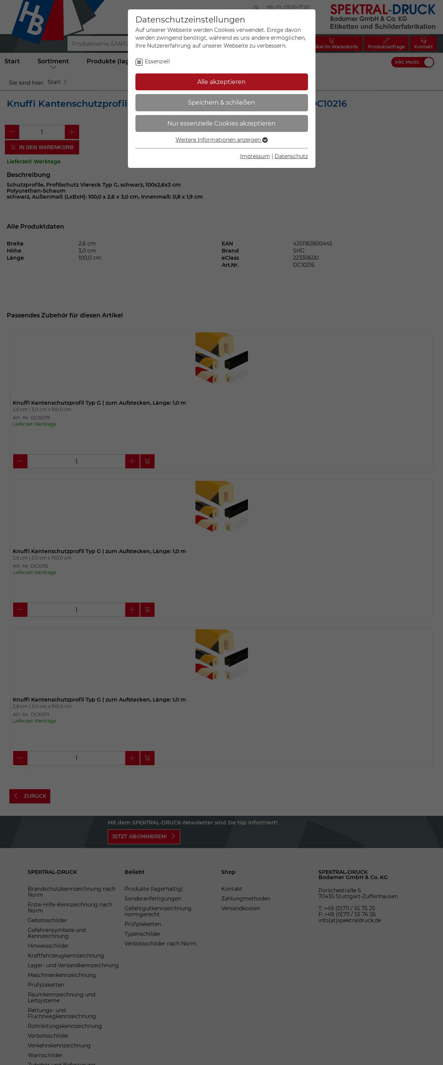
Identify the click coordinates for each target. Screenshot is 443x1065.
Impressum (255, 156)
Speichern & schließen (221, 102)
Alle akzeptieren (221, 81)
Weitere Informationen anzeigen (222, 139)
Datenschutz (291, 156)
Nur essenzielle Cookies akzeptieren (221, 123)
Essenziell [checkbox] (157, 61)
